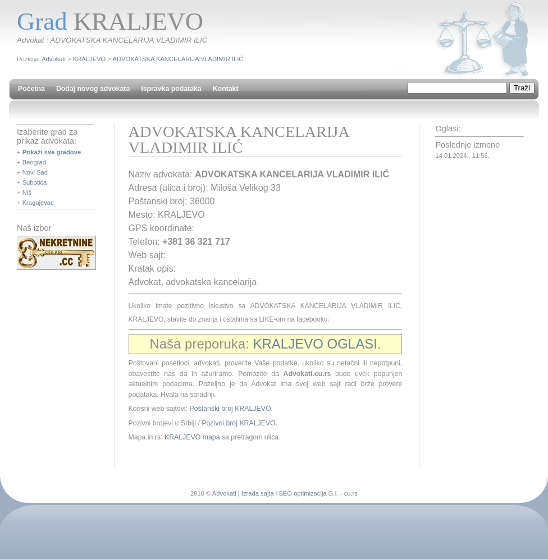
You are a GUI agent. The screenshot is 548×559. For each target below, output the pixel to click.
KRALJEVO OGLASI (315, 343)
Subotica (34, 182)
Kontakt (226, 89)
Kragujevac (38, 202)
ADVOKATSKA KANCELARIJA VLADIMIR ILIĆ (177, 59)
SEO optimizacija (302, 493)
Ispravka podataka (171, 89)
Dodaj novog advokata (93, 89)
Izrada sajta (257, 493)
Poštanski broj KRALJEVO (230, 409)
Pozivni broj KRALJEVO (238, 423)
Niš (26, 192)
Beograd (34, 162)
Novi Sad (35, 172)
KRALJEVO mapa (192, 437)
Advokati (54, 59)
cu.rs (351, 493)
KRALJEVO (89, 59)
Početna (31, 89)
